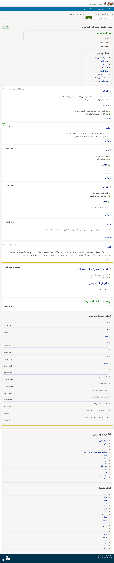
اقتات (106, 336)
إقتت (106, 322)
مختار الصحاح (103, 71)
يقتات (106, 343)
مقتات (106, 349)
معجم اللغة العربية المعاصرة (98, 58)
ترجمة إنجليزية (103, 81)
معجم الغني (104, 61)
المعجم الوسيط (103, 68)
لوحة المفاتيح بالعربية (103, 9)
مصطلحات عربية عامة (100, 78)
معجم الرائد (104, 64)
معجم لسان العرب (102, 74)
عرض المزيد (107, 118)
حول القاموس (88, 9)
